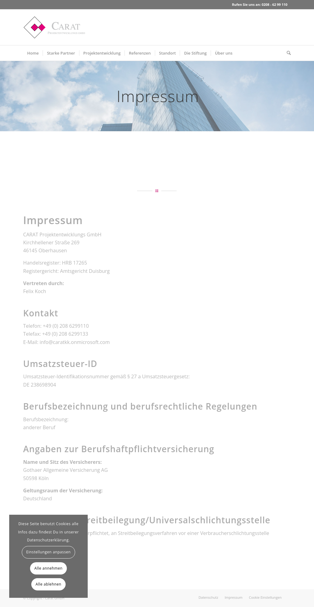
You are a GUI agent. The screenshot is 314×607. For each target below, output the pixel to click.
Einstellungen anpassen (48, 552)
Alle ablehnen (48, 584)
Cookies (63, 523)
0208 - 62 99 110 (274, 4)
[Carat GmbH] (54, 27)
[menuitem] (33, 53)
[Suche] (287, 53)
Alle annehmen (48, 568)
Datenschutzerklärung (48, 540)
